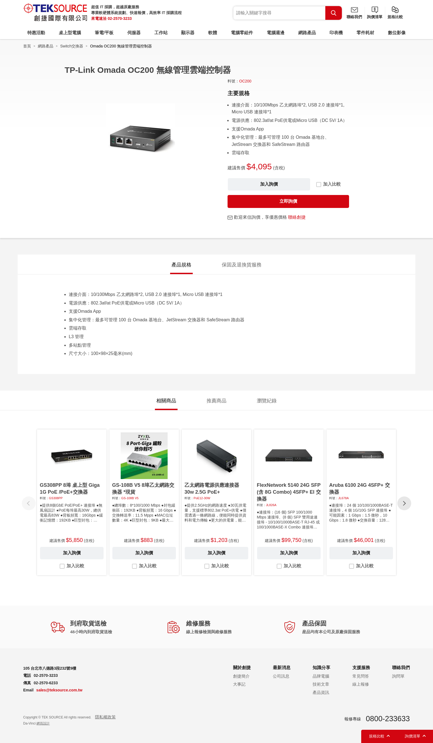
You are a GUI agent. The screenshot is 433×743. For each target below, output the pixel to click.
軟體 (212, 32)
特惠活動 (36, 32)
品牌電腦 (321, 676)
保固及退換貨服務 (242, 265)
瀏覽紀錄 (267, 400)
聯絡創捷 (297, 217)
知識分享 (321, 667)
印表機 (336, 32)
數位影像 (397, 32)
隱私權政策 (105, 717)
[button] (404, 503)
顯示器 (187, 32)
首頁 (27, 46)
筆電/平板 (104, 32)
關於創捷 (242, 667)
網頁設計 (43, 723)
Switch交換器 (71, 46)
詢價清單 (374, 17)
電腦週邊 (275, 32)
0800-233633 (388, 719)
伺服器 (134, 32)
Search (333, 13)
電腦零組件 (242, 32)
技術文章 (321, 684)
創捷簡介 (241, 676)
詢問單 (398, 676)
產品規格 (181, 265)
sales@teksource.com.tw (59, 690)
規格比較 (395, 17)
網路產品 (307, 32)
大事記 (239, 684)
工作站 (161, 32)
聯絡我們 (354, 17)
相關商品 (166, 400)
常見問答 (360, 676)
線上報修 (360, 684)
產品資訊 (321, 692)
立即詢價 (288, 201)
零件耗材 (365, 32)
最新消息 (282, 667)
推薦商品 (216, 400)
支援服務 (361, 667)
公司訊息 (281, 676)
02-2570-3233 (120, 18)
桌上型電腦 (70, 32)
